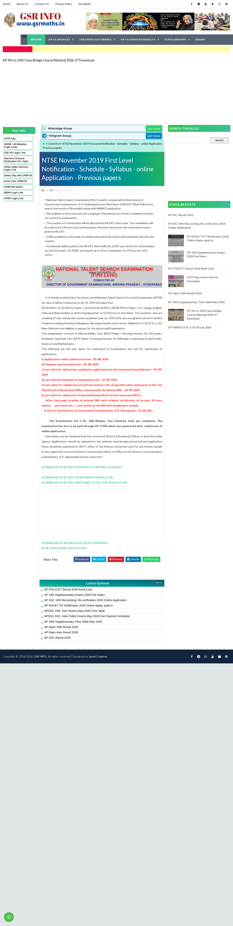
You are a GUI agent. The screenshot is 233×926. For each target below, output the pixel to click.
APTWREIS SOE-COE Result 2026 (189, 327)
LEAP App (10, 138)
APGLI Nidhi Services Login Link (16, 168)
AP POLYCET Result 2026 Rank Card (68, 589)
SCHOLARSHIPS (175, 39)
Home (6, 4)
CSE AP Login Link (15, 152)
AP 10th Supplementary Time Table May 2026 (73, 621)
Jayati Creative (98, 656)
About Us (22, 4)
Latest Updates (97, 583)
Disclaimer (84, 4)
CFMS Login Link (14, 198)
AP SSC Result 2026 (57, 637)
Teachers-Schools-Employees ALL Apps (16, 160)
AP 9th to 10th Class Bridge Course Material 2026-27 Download (48, 60)
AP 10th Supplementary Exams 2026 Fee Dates (74, 594)
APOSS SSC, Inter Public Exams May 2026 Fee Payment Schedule (87, 616)
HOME (36, 39)
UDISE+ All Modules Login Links (15, 145)
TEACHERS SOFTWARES (95, 39)
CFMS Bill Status (13, 187)
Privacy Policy (63, 4)
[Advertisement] (100, 93)
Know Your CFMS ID (15, 181)
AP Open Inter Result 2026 (61, 632)
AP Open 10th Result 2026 (61, 627)
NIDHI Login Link (13, 192)
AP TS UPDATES (59, 39)
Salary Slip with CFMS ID (18, 175)
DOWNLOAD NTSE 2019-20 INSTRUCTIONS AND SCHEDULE (82, 467)
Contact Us (42, 4)
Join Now (154, 128)
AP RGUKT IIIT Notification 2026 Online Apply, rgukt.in (78, 605)
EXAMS (200, 39)
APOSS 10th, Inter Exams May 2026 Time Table (74, 610)
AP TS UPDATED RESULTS (138, 39)
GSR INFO (40, 656)
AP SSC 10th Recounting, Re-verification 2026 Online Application (85, 600)
